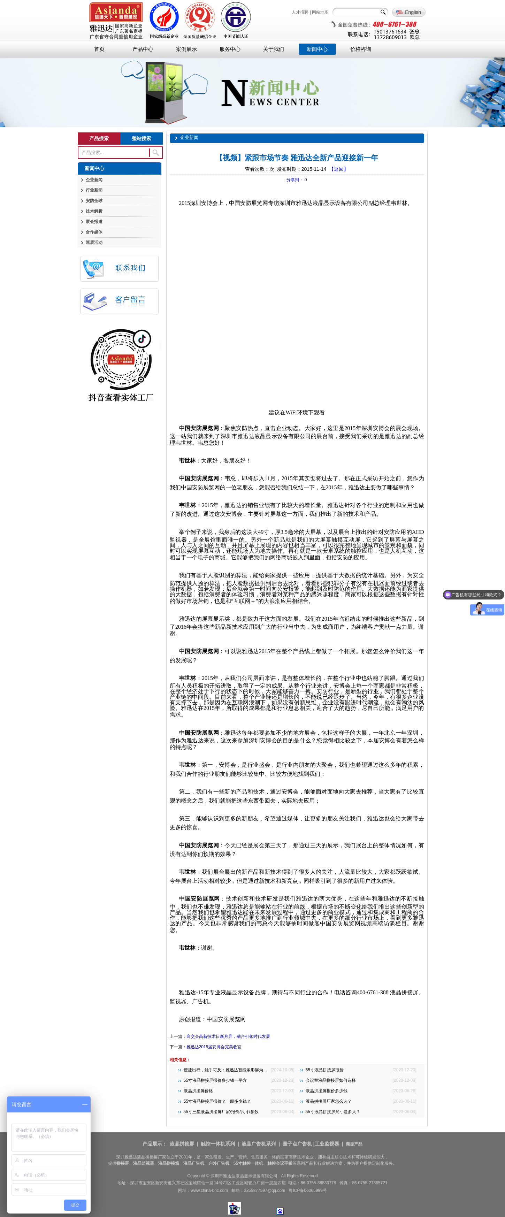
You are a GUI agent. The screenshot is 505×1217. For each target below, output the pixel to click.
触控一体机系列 (218, 1144)
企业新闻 (94, 179)
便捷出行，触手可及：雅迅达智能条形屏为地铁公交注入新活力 (242, 1069)
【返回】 (339, 169)
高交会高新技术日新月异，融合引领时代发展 (228, 1036)
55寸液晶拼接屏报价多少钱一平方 (215, 1080)
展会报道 (94, 221)
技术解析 (94, 211)
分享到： (294, 179)
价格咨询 (360, 49)
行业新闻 (94, 190)
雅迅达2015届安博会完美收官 (214, 1046)
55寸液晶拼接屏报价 (325, 1069)
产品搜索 (99, 138)
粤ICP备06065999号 (308, 1190)
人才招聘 (300, 12)
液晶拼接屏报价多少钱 (326, 1090)
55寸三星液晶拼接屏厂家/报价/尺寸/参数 (221, 1111)
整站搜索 (141, 138)
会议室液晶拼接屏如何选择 (331, 1080)
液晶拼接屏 (182, 1144)
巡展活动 (94, 242)
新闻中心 (317, 49)
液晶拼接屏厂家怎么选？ (329, 1101)
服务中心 (230, 49)
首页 (99, 49)
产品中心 (142, 49)
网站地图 (320, 12)
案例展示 (186, 49)
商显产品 (354, 1144)
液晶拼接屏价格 (198, 1090)
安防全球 (94, 200)
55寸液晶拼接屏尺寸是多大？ (333, 1111)
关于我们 (273, 49)
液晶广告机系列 (259, 1144)
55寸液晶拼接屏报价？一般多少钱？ (217, 1101)
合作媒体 (94, 232)
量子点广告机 (297, 1144)
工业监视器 (327, 1144)
